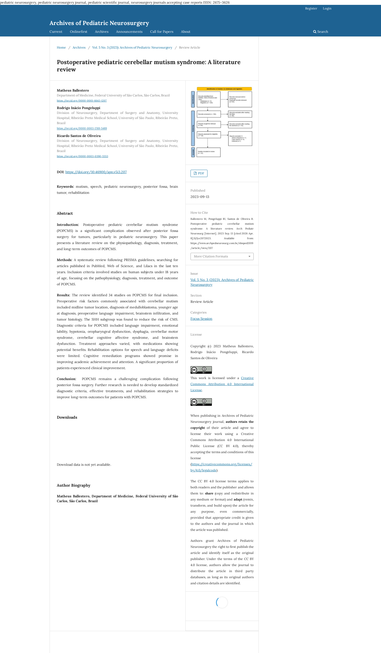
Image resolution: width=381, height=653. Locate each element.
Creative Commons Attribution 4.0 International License (222, 384)
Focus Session (201, 318)
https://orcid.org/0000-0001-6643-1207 (82, 100)
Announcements (129, 31)
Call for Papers (161, 31)
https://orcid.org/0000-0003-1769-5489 (82, 128)
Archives (101, 31)
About (185, 31)
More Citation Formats (211, 256)
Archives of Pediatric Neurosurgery (99, 23)
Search (320, 31)
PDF (200, 173)
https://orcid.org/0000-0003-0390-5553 (82, 156)
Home (61, 47)
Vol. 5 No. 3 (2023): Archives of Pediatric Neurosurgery (132, 47)
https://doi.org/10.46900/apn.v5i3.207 (96, 172)
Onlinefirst (78, 31)
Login (327, 8)
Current (56, 31)
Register (311, 8)
